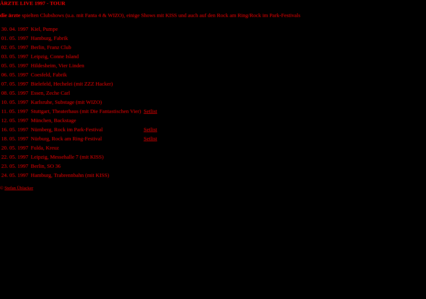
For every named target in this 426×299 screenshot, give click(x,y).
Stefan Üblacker (19, 188)
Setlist (150, 111)
